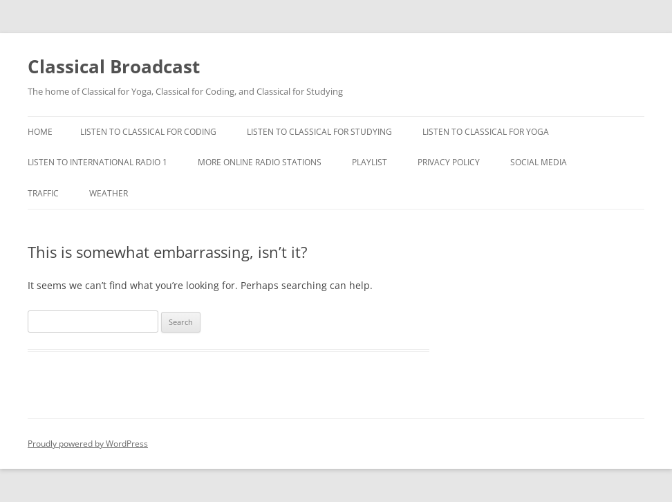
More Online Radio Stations (259, 162)
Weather (108, 193)
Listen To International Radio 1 (97, 162)
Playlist (369, 162)
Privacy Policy (449, 162)
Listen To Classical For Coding (148, 132)
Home (40, 132)
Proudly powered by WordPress (88, 443)
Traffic (43, 193)
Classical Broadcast (114, 66)
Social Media (538, 162)
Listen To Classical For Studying (319, 132)
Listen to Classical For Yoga (485, 132)
